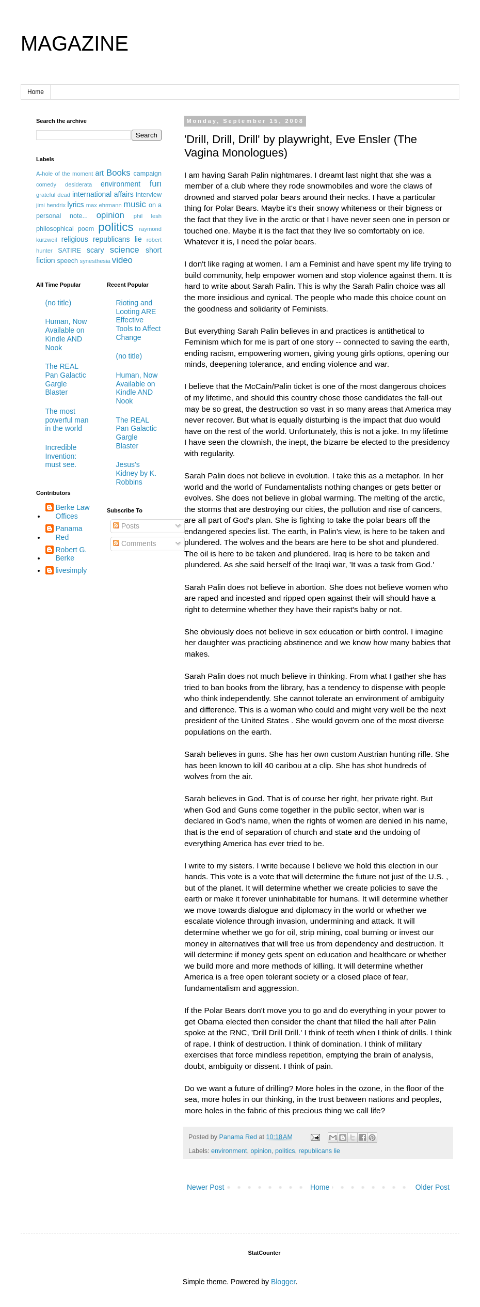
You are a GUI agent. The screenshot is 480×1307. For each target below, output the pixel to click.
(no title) (58, 303)
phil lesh (148, 216)
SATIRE (69, 250)
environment (229, 1151)
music (134, 204)
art (99, 173)
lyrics (76, 204)
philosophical (55, 228)
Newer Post (205, 1187)
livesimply (71, 570)
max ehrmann (104, 205)
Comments (134, 543)
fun (156, 184)
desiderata (78, 184)
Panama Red (69, 532)
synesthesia (95, 261)
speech (67, 260)
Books (118, 173)
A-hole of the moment (64, 173)
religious (74, 239)
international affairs (103, 194)
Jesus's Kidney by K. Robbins (136, 473)
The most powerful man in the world (67, 420)
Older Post (432, 1187)
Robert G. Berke (71, 554)
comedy (46, 184)
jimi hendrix (51, 205)
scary (95, 250)
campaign (147, 173)
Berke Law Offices (73, 511)
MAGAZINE (75, 43)
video (122, 260)
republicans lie (320, 1151)
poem (86, 228)
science (124, 250)
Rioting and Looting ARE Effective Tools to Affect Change (138, 320)
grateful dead (53, 195)
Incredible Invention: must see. (61, 456)
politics (285, 1151)
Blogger (283, 1282)
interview (149, 194)
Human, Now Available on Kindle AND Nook (66, 334)
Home (35, 92)
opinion (260, 1151)
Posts (126, 526)
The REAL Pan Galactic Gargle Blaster (65, 379)
